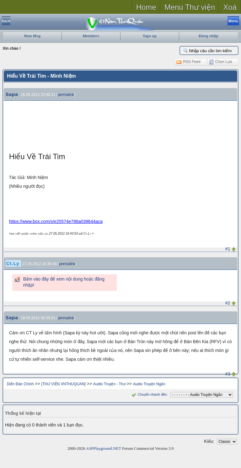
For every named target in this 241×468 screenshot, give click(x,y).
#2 (227, 302)
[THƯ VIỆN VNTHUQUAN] (63, 384)
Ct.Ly (12, 263)
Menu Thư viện (189, 7)
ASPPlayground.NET (103, 448)
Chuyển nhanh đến (149, 394)
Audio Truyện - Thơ (109, 384)
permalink (66, 94)
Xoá (230, 7)
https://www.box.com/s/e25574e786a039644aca (56, 221)
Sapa (12, 94)
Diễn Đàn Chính (20, 384)
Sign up (150, 36)
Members (91, 36)
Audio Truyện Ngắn (149, 384)
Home (146, 7)
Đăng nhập (208, 36)
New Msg (32, 36)
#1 (227, 248)
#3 (227, 373)
